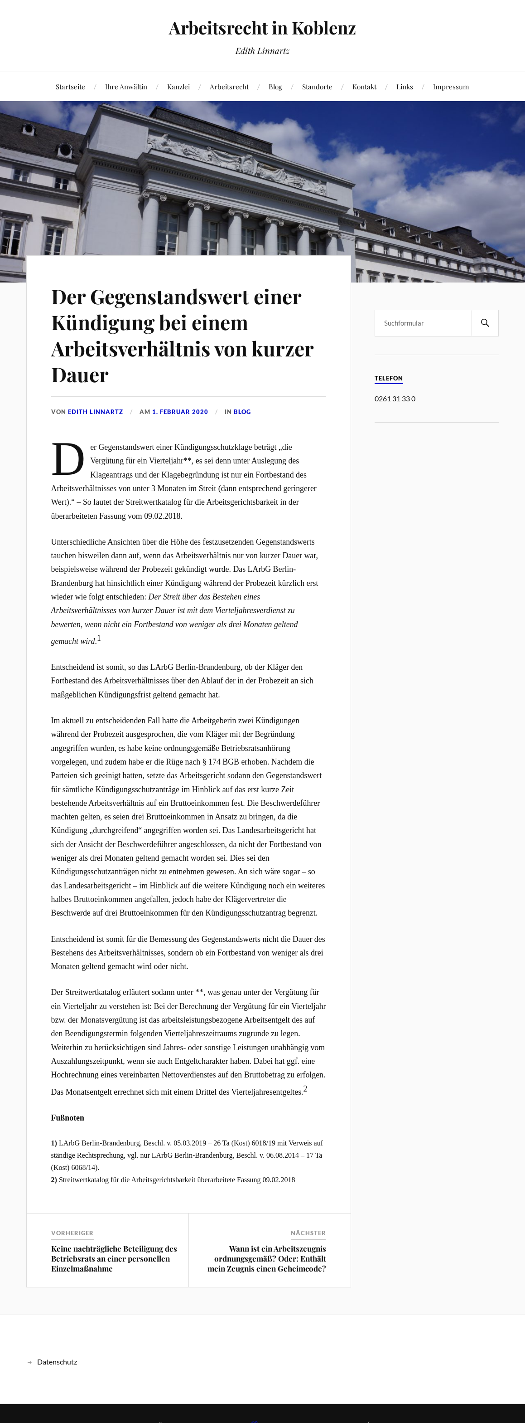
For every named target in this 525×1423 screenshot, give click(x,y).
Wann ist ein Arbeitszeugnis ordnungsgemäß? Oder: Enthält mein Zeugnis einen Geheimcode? (266, 1258)
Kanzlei (178, 86)
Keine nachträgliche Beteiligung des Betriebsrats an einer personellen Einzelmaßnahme (114, 1258)
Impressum (451, 86)
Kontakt (364, 86)
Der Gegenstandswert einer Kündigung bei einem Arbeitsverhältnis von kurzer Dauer (182, 335)
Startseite (70, 86)
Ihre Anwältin (126, 86)
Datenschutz (57, 1361)
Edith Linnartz (95, 411)
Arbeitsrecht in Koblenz (262, 27)
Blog (275, 86)
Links (404, 86)
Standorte (317, 86)
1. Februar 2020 (180, 411)
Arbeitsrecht (229, 86)
